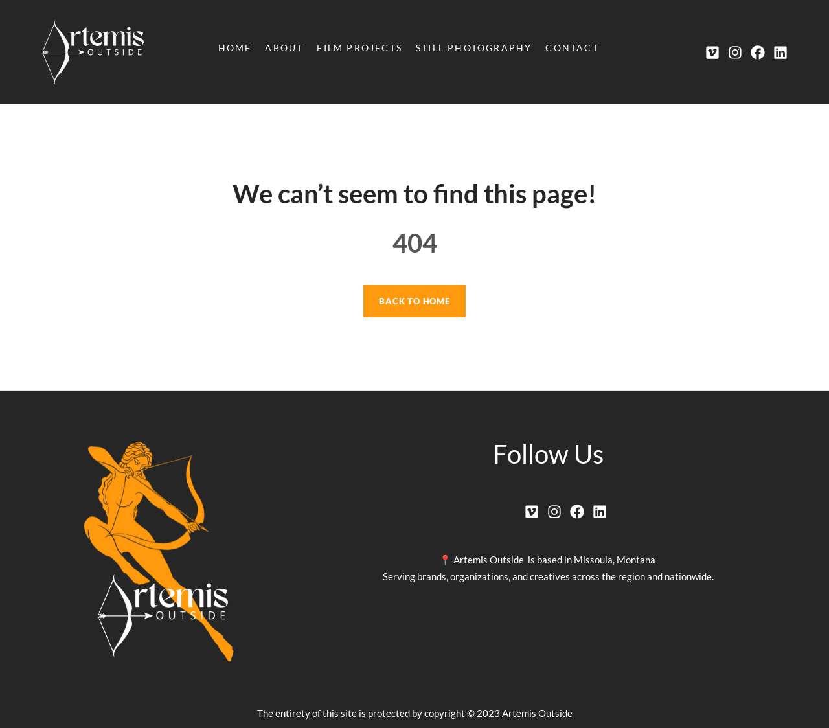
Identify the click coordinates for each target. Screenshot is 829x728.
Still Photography (474, 47)
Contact (571, 47)
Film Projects (359, 47)
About (284, 47)
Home (235, 47)
